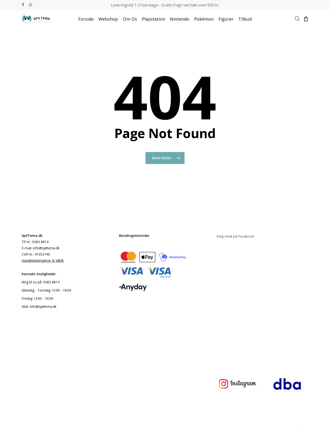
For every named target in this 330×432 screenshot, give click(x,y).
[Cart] (305, 19)
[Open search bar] (297, 19)
